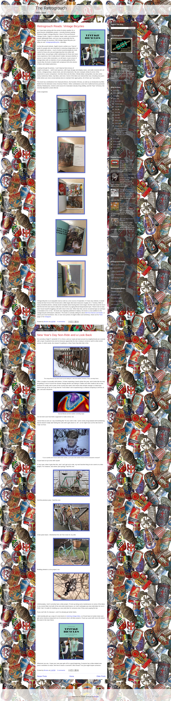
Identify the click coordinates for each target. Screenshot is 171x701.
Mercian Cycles (116, 295)
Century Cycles (115, 307)
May (116, 115)
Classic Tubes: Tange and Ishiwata (126, 161)
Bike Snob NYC (116, 268)
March (117, 120)
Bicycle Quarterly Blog (118, 265)
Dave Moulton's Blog (117, 278)
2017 (115, 139)
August (117, 106)
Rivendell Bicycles (116, 298)
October (117, 104)
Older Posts (101, 676)
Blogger (96, 696)
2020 (115, 93)
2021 (115, 90)
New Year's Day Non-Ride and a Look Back (64, 335)
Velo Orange (115, 304)
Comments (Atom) (75, 683)
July (116, 109)
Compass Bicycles (116, 291)
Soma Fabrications (117, 301)
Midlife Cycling (115, 281)
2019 (115, 96)
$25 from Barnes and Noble (94, 313)
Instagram (48, 316)
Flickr (101, 315)
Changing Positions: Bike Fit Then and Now (127, 190)
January (117, 126)
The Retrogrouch (51, 8)
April (116, 117)
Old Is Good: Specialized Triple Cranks (127, 175)
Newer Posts (42, 676)
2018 (115, 99)
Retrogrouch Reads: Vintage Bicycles (60, 26)
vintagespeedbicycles (52, 42)
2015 (115, 144)
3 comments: (61, 670)
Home (71, 676)
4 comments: (61, 321)
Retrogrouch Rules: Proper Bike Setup (126, 204)
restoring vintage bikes (73, 616)
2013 (115, 150)
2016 (115, 141)
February (118, 123)
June (116, 112)
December (118, 101)
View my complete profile (119, 80)
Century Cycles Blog (117, 271)
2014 (115, 147)
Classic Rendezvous (117, 274)
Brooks (125, 62)
